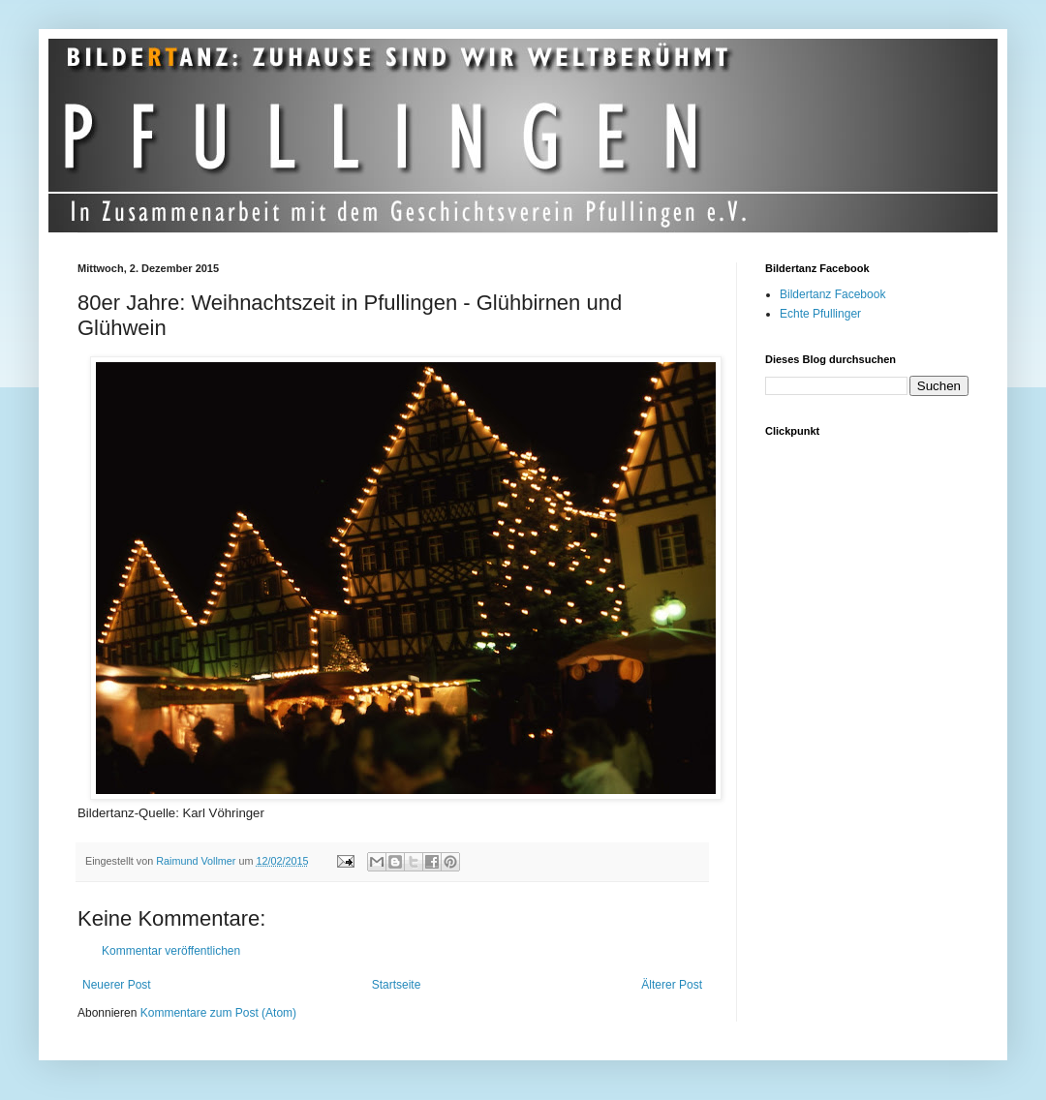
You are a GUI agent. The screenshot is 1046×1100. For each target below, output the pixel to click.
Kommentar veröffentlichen (171, 951)
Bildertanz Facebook (832, 294)
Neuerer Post (116, 985)
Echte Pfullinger (820, 314)
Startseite (396, 985)
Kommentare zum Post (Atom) (218, 1013)
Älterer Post (671, 985)
